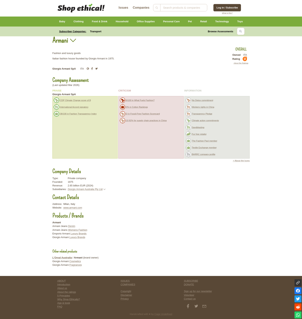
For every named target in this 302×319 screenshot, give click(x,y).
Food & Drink (99, 21)
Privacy (125, 298)
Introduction (63, 284)
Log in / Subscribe (227, 7)
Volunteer (189, 295)
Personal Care (171, 21)
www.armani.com (72, 207)
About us (62, 288)
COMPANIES (128, 284)
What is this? (227, 13)
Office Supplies (146, 21)
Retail (203, 21)
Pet (190, 21)
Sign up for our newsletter (198, 291)
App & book (63, 303)
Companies (141, 7)
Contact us (190, 298)
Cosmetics (75, 261)
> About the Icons (241, 161)
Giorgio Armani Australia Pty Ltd (85, 189)
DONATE (189, 284)
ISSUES (125, 280)
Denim (71, 226)
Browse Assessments (220, 31)
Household (122, 21)
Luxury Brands (79, 233)
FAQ (59, 306)
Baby (62, 21)
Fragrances (75, 264)
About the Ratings (241, 63)
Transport (95, 31)
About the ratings (66, 292)
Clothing (79, 21)
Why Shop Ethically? (68, 299)
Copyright (126, 291)
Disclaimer (126, 295)
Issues (123, 7)
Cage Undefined (163, 314)
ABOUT (61, 280)
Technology (222, 21)
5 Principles (63, 295)
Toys (240, 21)
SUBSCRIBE (191, 280)
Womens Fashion (77, 229)
